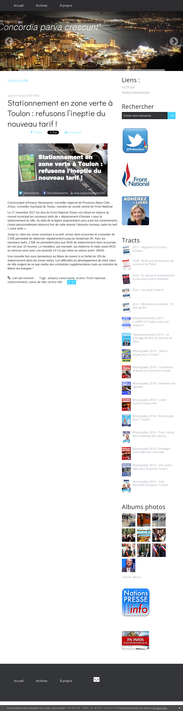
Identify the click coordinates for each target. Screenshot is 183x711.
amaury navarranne (61, 278)
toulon (80, 278)
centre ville (55, 282)
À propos (66, 5)
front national (95, 278)
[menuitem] (19, 5)
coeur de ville (37, 282)
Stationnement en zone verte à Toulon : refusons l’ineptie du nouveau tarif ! (60, 113)
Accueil (18, 5)
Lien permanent (21, 278)
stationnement (17, 282)
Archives (41, 5)
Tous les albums (131, 577)
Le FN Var (128, 87)
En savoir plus (160, 708)
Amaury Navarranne (135, 92)
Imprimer (73, 132)
